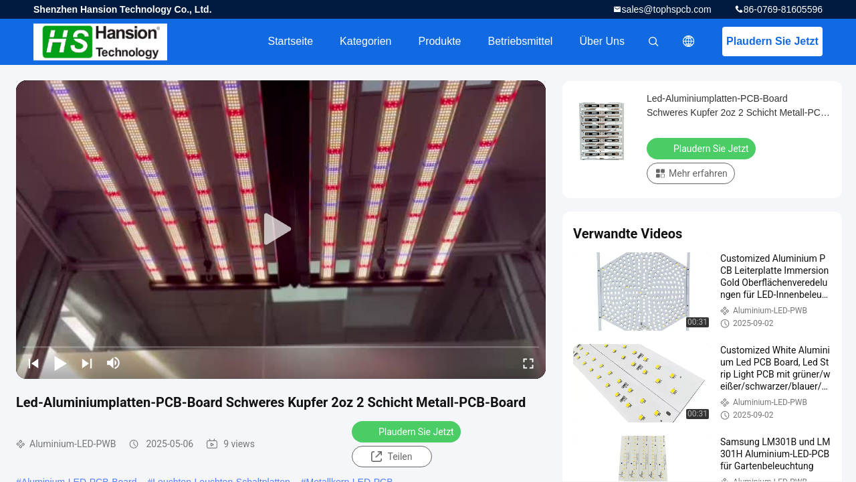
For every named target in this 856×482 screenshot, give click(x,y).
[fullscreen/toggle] (528, 363)
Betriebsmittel (520, 41)
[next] (87, 363)
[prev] (33, 363)
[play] (281, 229)
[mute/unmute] (113, 363)
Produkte (439, 41)
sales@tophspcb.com (667, 9)
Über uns (602, 41)
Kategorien (365, 41)
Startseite (290, 41)
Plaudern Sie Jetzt (772, 41)
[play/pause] (60, 363)
